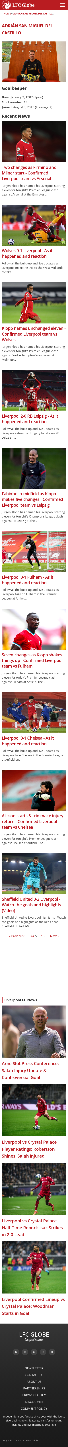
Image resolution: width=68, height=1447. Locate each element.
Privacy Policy (34, 1395)
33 (47, 936)
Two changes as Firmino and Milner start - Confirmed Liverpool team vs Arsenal (29, 173)
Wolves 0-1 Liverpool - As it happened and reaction (27, 253)
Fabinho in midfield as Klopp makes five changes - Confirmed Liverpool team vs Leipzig (32, 499)
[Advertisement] (34, 967)
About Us (34, 1381)
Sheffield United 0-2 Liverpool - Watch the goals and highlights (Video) (31, 904)
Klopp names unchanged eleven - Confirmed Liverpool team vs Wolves (34, 333)
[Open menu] (62, 5)
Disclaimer (34, 1402)
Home (7, 13)
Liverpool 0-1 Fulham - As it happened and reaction (27, 580)
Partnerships (34, 1388)
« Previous (16, 936)
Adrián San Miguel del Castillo (33, 13)
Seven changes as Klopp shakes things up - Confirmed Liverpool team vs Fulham (32, 660)
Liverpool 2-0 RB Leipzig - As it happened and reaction (30, 418)
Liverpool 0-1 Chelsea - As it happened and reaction (28, 740)
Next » (54, 936)
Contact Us (34, 1375)
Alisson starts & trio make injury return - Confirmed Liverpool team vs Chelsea (32, 821)
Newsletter (34, 1368)
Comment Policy (34, 1408)
